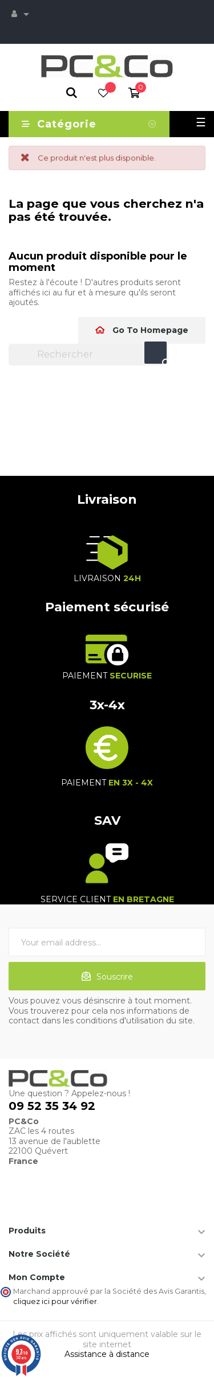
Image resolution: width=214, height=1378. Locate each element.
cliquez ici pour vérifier (55, 1301)
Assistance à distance (107, 1354)
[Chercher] (88, 354)
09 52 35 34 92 (52, 1106)
